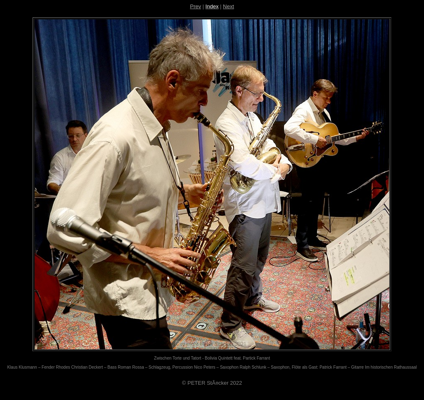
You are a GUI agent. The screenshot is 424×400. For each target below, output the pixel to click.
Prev (195, 6)
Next (228, 6)
